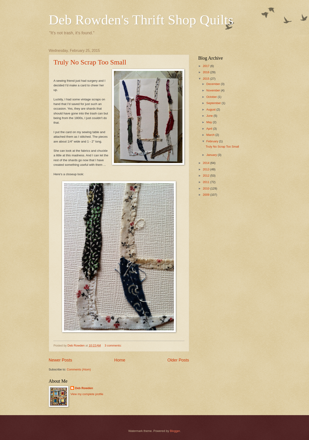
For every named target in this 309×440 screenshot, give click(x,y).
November (213, 90)
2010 (206, 188)
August (211, 109)
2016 (206, 72)
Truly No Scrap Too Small (90, 62)
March (210, 135)
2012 (206, 175)
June (210, 115)
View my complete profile (86, 394)
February (212, 141)
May (209, 122)
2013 (206, 169)
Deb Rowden (84, 388)
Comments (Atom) (79, 369)
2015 (206, 78)
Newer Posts (60, 360)
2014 (206, 163)
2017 (206, 66)
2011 (206, 182)
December (213, 84)
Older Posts (178, 360)
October (212, 97)
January (212, 155)
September (214, 103)
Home (119, 360)
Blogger (175, 431)
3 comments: (113, 345)
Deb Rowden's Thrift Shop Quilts (141, 19)
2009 (206, 194)
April (209, 128)
